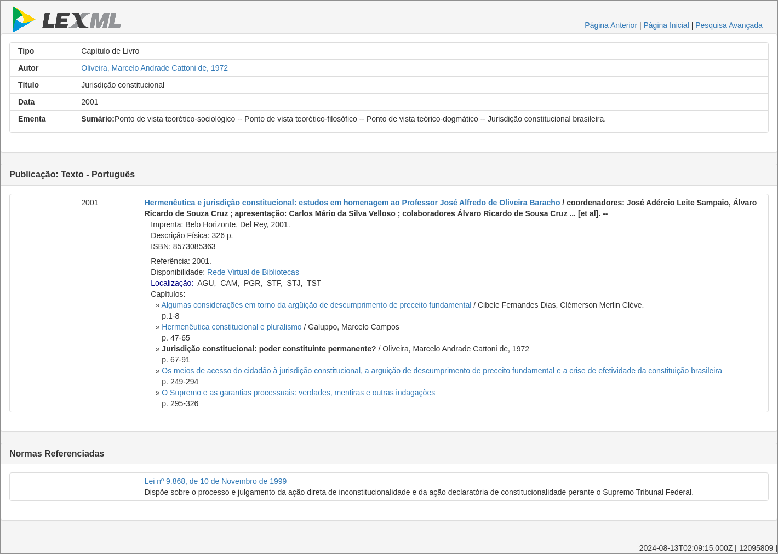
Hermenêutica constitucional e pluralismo (231, 326)
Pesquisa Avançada (729, 25)
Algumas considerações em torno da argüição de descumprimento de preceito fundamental (317, 305)
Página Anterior (611, 25)
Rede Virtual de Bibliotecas (253, 272)
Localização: (172, 283)
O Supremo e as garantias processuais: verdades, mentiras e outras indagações (298, 392)
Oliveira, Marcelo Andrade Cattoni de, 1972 (154, 68)
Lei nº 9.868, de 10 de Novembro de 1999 (216, 481)
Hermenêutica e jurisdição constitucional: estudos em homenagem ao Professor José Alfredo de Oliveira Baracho (352, 202)
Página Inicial (666, 25)
